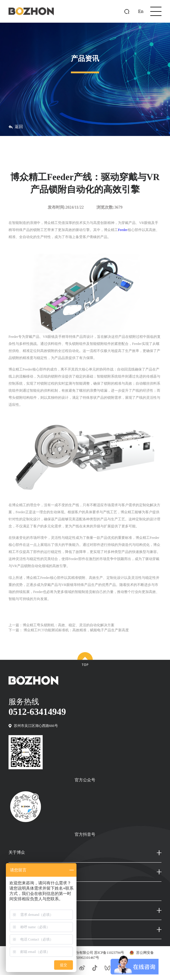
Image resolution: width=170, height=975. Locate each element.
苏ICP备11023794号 (109, 953)
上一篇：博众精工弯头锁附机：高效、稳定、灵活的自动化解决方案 (61, 625)
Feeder (123, 230)
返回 (16, 126)
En (141, 11)
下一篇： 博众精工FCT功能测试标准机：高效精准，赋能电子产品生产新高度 (69, 630)
